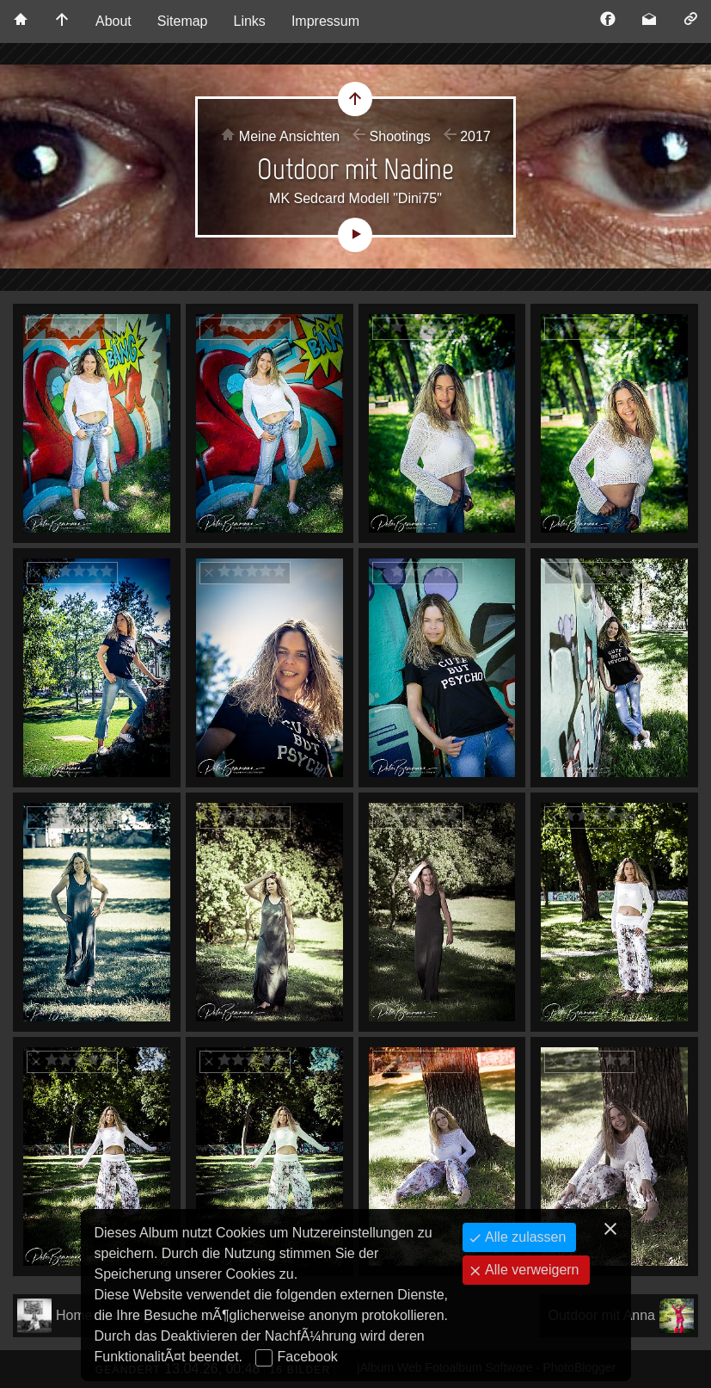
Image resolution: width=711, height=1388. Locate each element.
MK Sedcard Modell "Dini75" (355, 198)
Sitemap (182, 21)
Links (250, 21)
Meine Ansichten (289, 136)
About (113, 21)
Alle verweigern (530, 1269)
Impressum (325, 21)
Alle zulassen (524, 1237)
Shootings (400, 136)
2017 (475, 136)
